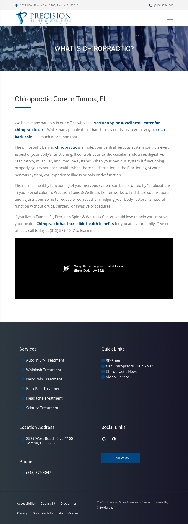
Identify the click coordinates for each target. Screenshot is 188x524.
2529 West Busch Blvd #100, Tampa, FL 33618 (46, 5)
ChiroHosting (105, 507)
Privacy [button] (22, 513)
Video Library (117, 377)
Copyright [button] (48, 503)
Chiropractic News (121, 371)
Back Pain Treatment (44, 388)
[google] (103, 439)
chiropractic (66, 147)
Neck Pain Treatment (44, 379)
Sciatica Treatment (42, 407)
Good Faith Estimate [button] (48, 513)
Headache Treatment (44, 398)
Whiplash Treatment (43, 369)
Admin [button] (73, 513)
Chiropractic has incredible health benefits (75, 223)
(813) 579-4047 (161, 5)
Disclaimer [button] (68, 503)
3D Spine (113, 360)
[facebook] (113, 439)
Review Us (121, 458)
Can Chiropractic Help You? (129, 366)
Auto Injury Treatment (45, 360)
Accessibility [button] (26, 503)
